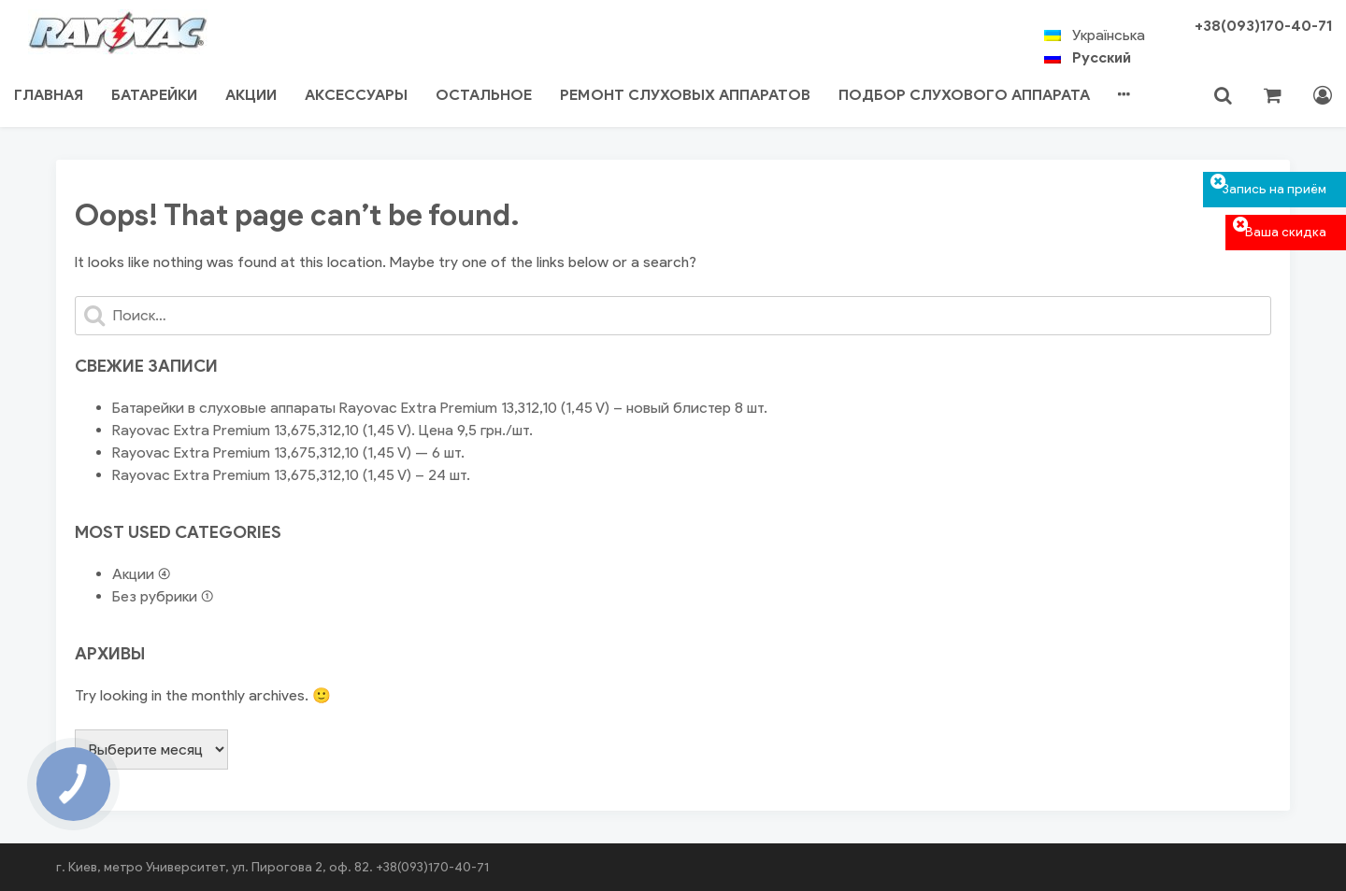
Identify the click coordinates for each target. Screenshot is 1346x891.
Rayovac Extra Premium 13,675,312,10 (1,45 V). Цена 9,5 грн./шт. (322, 430)
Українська (1108, 35)
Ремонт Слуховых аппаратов (685, 95)
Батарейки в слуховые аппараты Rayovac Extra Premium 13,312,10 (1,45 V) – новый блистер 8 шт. (439, 408)
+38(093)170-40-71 (1263, 26)
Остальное (484, 95)
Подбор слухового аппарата (964, 95)
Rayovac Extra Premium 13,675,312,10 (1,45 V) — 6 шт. (288, 452)
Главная (48, 95)
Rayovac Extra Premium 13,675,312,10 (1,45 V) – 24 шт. (291, 475)
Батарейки (154, 95)
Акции (251, 95)
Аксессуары (356, 95)
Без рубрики (154, 596)
